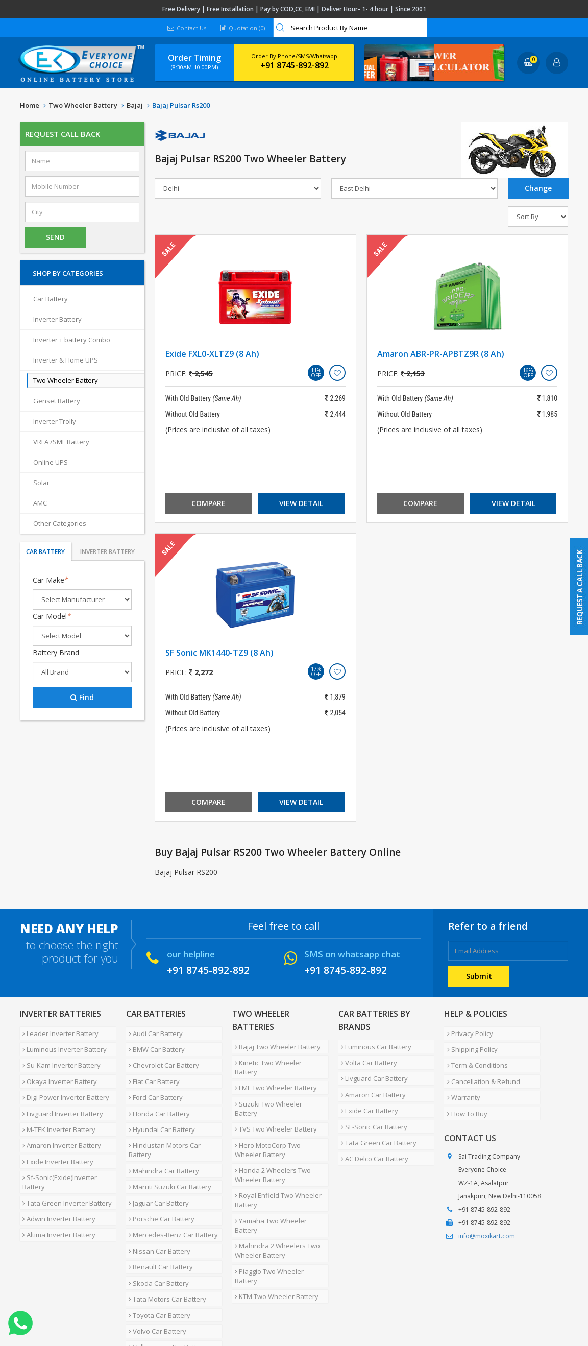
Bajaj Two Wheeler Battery (275, 1044)
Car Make (50, 580)
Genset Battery (56, 400)
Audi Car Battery (153, 1031)
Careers (163, 1307)
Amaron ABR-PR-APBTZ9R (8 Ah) (440, 353)
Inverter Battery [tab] (107, 551)
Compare (208, 503)
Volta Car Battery (366, 1057)
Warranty (460, 1080)
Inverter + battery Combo (71, 339)
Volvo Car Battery (155, 1261)
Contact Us (185, 27)
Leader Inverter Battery (58, 1031)
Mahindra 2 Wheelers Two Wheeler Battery (274, 1196)
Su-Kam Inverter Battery (59, 1056)
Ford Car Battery (153, 1080)
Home (29, 105)
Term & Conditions (474, 1056)
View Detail (301, 503)
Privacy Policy (467, 1031)
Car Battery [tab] (45, 551)
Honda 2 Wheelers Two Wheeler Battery (270, 1132)
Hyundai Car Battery (159, 1105)
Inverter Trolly (54, 421)
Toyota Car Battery (157, 1249)
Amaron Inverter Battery (59, 1117)
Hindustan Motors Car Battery (162, 1122)
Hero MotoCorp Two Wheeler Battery (279, 1110)
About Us (65, 1307)
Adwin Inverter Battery (56, 1175)
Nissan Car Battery (157, 1200)
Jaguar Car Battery (156, 1163)
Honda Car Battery (156, 1092)
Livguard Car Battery (371, 1069)
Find (82, 697)
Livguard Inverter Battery (60, 1092)
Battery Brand (56, 652)
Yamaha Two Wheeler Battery (268, 1175)
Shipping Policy (469, 1043)
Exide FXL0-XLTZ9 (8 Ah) (212, 353)
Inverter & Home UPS (65, 360)
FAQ (239, 1307)
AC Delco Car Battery (372, 1130)
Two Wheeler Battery (82, 105)
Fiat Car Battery (151, 1068)
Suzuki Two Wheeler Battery (278, 1081)
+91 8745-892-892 (294, 65)
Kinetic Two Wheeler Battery (277, 1057)
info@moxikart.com (486, 1213)
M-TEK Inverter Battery (56, 1105)
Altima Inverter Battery (56, 1187)
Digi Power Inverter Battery (63, 1080)
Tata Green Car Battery (376, 1118)
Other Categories (59, 523)
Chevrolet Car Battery (161, 1056)
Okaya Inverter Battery (57, 1068)
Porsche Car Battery (159, 1175)
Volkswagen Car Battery (165, 1273)
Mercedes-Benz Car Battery (170, 1187)
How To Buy (464, 1092)
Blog (264, 1307)
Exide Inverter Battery (55, 1129)
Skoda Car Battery (156, 1224)
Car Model (52, 616)
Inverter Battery (57, 319)
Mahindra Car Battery (161, 1138)
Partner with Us (114, 1307)
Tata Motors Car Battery (165, 1236)
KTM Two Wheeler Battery (274, 1225)
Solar (41, 482)
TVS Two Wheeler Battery (273, 1093)
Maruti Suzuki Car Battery (167, 1151)
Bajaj (135, 105)
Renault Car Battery (158, 1212)
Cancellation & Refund (480, 1068)
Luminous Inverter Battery (62, 1043)
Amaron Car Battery (370, 1081)
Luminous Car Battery (373, 1044)
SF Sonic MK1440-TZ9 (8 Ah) (219, 652)
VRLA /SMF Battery (61, 441)
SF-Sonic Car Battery (371, 1106)
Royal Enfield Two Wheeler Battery (275, 1153)
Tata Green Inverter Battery (64, 1163)
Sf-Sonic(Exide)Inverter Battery (57, 1146)
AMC (40, 503)
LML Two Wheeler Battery (273, 1069)
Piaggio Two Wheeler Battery (278, 1213)
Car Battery (50, 298)
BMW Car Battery (154, 1043)
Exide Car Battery (367, 1093)
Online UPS (50, 462)
